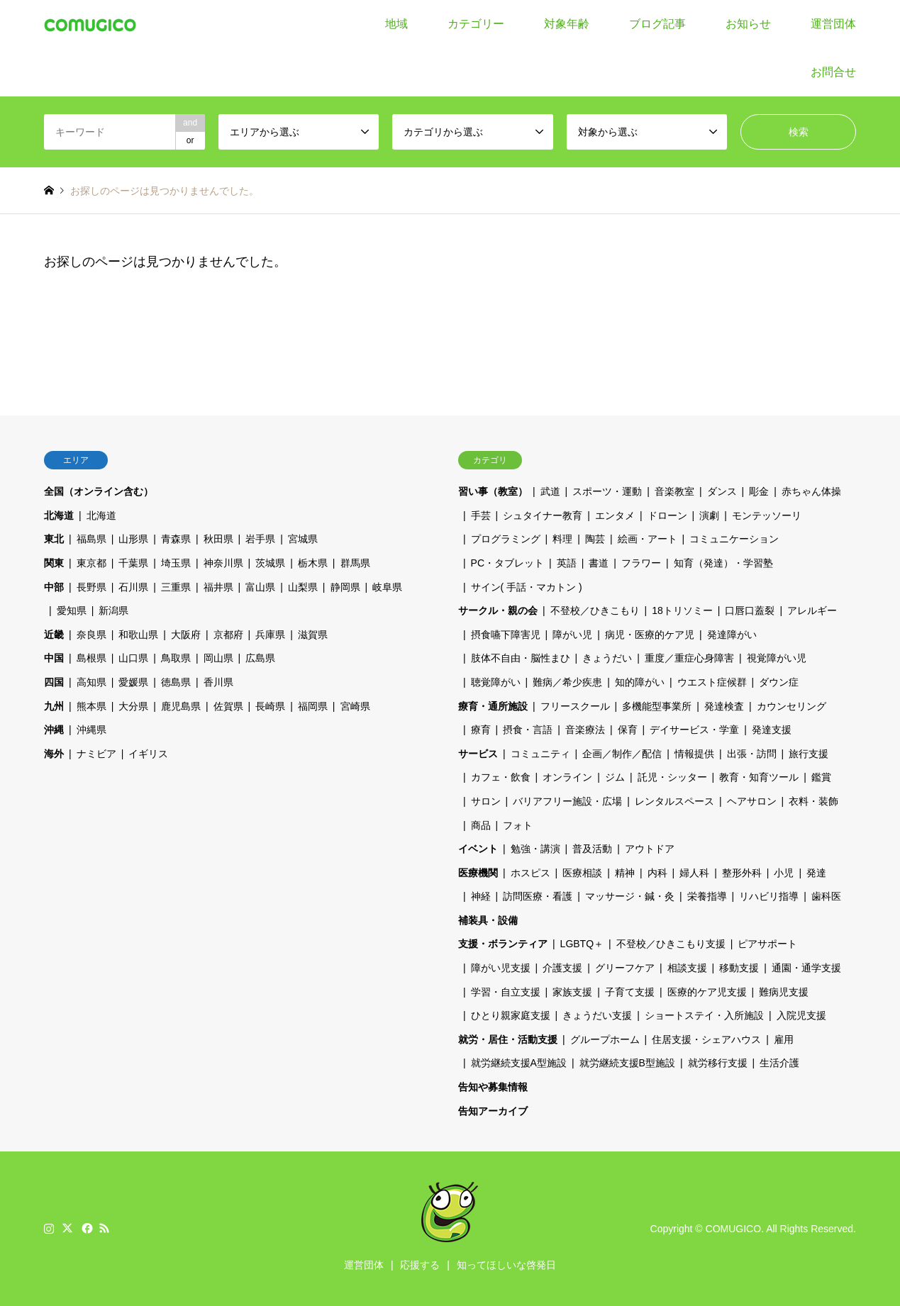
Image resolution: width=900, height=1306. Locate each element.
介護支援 (562, 967)
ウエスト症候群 (712, 682)
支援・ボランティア (503, 943)
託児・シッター (672, 777)
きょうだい (607, 658)
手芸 (481, 515)
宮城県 (303, 539)
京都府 (228, 634)
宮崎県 (355, 706)
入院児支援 (801, 1015)
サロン (486, 801)
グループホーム (605, 1039)
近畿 (54, 634)
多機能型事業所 (656, 706)
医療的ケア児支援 (707, 992)
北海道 (59, 515)
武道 (550, 491)
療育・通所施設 (493, 706)
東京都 (91, 563)
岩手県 (260, 539)
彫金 (759, 491)
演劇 (709, 515)
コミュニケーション (734, 539)
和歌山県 (138, 634)
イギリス (148, 753)
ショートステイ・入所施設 (704, 1015)
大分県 (133, 706)
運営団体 (833, 24)
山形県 (133, 539)
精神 (625, 872)
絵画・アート (647, 539)
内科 (657, 872)
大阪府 (186, 634)
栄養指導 (707, 896)
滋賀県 (313, 634)
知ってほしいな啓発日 (506, 1265)
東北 (54, 539)
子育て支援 (630, 992)
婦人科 (694, 872)
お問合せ (833, 72)
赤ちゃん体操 (811, 491)
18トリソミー (682, 610)
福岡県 (313, 706)
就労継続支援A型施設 (519, 1062)
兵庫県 (270, 634)
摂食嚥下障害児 (505, 634)
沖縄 (54, 729)
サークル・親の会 (498, 610)
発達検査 (724, 706)
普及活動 (592, 848)
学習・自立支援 (505, 992)
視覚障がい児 (776, 658)
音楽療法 (585, 729)
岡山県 (218, 658)
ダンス (722, 491)
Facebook (86, 1228)
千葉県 (133, 563)
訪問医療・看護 (537, 896)
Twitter (67, 1228)
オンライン (567, 777)
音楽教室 (674, 491)
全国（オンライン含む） (98, 491)
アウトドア (649, 848)
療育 (481, 729)
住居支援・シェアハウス (706, 1039)
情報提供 (694, 753)
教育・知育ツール (759, 777)
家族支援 (572, 992)
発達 (816, 872)
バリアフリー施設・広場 (567, 801)
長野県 (91, 587)
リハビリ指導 (769, 896)
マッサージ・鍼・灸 (629, 896)
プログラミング (505, 539)
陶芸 (595, 539)
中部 (54, 587)
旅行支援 (808, 753)
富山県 (260, 587)
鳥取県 (176, 658)
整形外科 (742, 872)
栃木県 (313, 563)
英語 (567, 563)
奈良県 (91, 634)
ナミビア (96, 753)
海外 (54, 753)
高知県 (91, 682)
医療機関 (478, 872)
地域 (396, 24)
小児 (784, 872)
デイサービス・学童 (694, 729)
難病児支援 (784, 992)
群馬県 (355, 563)
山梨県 (303, 587)
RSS (104, 1228)
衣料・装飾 (813, 801)
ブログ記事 (657, 24)
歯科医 (826, 896)
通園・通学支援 (806, 967)
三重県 (176, 587)
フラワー (641, 563)
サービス (478, 753)
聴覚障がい (496, 682)
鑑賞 (821, 777)
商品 (481, 825)
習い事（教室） (493, 491)
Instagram (49, 1228)
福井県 (218, 587)
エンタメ (615, 515)
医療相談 (582, 872)
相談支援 (687, 967)
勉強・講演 (535, 848)
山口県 (133, 658)
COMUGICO (734, 1228)
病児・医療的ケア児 (649, 634)
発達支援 (771, 729)
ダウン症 (779, 682)
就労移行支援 (718, 1062)
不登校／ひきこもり (595, 610)
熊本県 (91, 706)
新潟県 (113, 610)
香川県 (218, 682)
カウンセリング (791, 706)
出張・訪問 (752, 753)
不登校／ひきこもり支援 (671, 943)
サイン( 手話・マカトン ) (526, 587)
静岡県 (345, 587)
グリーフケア (625, 967)
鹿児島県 (181, 706)
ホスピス (530, 872)
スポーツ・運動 (607, 491)
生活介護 (779, 1062)
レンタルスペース (674, 801)
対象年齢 (566, 24)
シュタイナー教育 (542, 515)
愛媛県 (133, 682)
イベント (478, 848)
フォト (518, 825)
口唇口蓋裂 (749, 610)
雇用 (784, 1039)
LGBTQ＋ (582, 943)
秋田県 (218, 539)
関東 (54, 563)
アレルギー (812, 610)
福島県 (91, 539)
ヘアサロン (752, 801)
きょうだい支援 (597, 1015)
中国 (54, 658)
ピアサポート (767, 943)
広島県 (260, 658)
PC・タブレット (507, 563)
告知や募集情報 (493, 1087)
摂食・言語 (527, 729)
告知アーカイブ (493, 1111)
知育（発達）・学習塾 (723, 563)
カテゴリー (476, 24)
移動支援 (739, 967)
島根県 (91, 658)
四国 (54, 682)
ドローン (667, 515)
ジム (615, 777)
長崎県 (270, 706)
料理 (562, 539)
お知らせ (748, 24)
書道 (599, 563)
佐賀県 (228, 706)
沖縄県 (91, 729)
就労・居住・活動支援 (507, 1039)
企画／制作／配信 (622, 753)
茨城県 (270, 563)
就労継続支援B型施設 (627, 1062)
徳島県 (176, 682)
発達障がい (732, 634)
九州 (54, 706)
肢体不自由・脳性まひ (520, 658)
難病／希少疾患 (567, 682)
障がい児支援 (500, 967)
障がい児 (572, 634)
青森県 (176, 539)
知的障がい (640, 682)
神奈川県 (223, 563)
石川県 (133, 587)
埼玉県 (176, 563)
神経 (481, 896)
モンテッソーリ (766, 515)
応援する (420, 1265)
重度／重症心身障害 (689, 658)
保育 (628, 729)
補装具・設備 (488, 920)
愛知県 (72, 610)
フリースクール (575, 706)
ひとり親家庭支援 (510, 1015)
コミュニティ (540, 753)
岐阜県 (387, 587)
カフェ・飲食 (500, 777)
